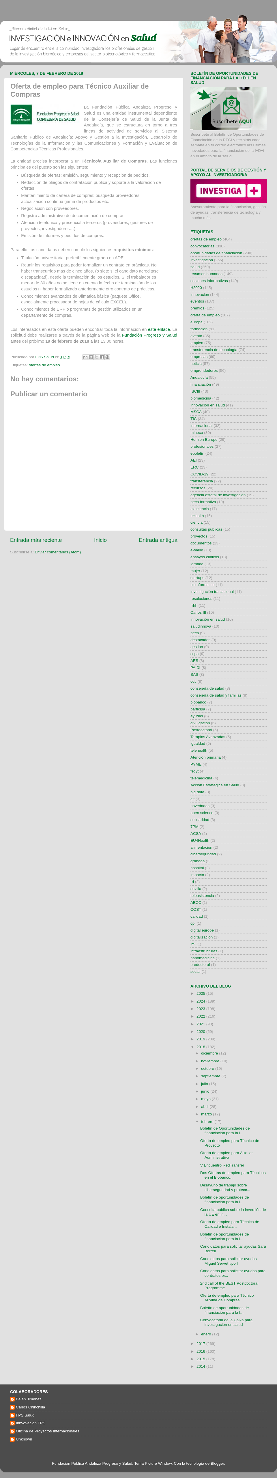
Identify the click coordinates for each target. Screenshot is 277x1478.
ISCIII (195, 391)
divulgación (200, 723)
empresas (198, 356)
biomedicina (200, 398)
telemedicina (201, 778)
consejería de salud (207, 688)
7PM (194, 826)
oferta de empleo (205, 315)
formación (198, 329)
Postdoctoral (201, 730)
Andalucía (199, 377)
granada (197, 861)
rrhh (193, 605)
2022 (201, 1016)
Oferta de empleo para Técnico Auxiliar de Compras (227, 1297)
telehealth (198, 750)
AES (194, 660)
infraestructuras (203, 951)
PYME (195, 764)
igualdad (197, 743)
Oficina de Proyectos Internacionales (47, 1431)
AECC (195, 902)
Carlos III (198, 612)
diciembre (210, 1053)
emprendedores (204, 370)
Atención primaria (205, 757)
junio (205, 1091)
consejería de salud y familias (216, 695)
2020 (201, 1031)
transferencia (201, 481)
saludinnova (200, 626)
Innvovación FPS (30, 1423)
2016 (201, 1351)
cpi (192, 923)
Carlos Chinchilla (30, 1407)
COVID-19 (199, 474)
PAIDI (195, 667)
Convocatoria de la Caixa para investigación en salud (226, 1322)
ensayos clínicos (204, 557)
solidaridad (199, 820)
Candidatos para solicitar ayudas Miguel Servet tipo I (228, 1261)
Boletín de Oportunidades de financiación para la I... (225, 1130)
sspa (194, 654)
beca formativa (203, 502)
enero (206, 1334)
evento (196, 336)
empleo (196, 343)
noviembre (210, 1061)
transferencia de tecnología (213, 350)
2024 (201, 1001)
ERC (194, 467)
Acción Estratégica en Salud (214, 785)
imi (192, 944)
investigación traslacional (212, 591)
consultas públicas (206, 529)
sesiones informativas (209, 281)
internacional (201, 425)
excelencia (199, 509)
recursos (197, 488)
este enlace (159, 329)
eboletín (197, 453)
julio (205, 1084)
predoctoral (200, 964)
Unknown (24, 1439)
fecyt (194, 771)
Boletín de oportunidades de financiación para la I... (224, 1199)
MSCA (196, 412)
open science (202, 813)
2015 (201, 1359)
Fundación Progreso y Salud (149, 335)
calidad (196, 916)
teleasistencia (202, 895)
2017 (201, 1343)
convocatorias (202, 246)
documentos (201, 543)
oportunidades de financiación (216, 253)
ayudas (196, 716)
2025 (201, 993)
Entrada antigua (158, 540)
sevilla (195, 889)
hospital (197, 868)
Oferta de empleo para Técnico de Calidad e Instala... (229, 1224)
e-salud (196, 550)
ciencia (196, 522)
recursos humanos (206, 274)
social (195, 971)
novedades (199, 806)
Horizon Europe (204, 439)
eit (192, 799)
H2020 (196, 287)
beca (194, 633)
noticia (196, 363)
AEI (193, 460)
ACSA (195, 833)
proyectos (198, 536)
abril (205, 1106)
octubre (208, 1068)
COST (195, 909)
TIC (193, 419)
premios (197, 308)
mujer (195, 571)
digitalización (201, 937)
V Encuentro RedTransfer (222, 1165)
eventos (197, 301)
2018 (201, 1047)
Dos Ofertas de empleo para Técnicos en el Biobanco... (233, 1175)
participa (197, 709)
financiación (200, 384)
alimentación (201, 847)
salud (195, 267)
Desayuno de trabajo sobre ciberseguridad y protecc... (225, 1187)
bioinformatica (202, 585)
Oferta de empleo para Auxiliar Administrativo (226, 1155)
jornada (196, 564)
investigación (201, 260)
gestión (196, 647)
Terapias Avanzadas (207, 737)
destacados (200, 640)
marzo (207, 1114)
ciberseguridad (203, 854)
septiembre (211, 1076)
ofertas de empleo (44, 365)
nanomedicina (202, 958)
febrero (208, 1121)
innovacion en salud (207, 405)
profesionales (202, 446)
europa (196, 322)
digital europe (202, 930)
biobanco (198, 702)
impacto (197, 875)
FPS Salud (25, 1415)
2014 (201, 1366)
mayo (206, 1099)
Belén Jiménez (29, 1399)
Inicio (100, 540)
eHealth (197, 516)
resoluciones (201, 598)
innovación (199, 294)
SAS (194, 674)
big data (197, 792)
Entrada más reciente (36, 540)
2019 (201, 1039)
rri (192, 882)
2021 (201, 1024)
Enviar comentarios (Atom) (58, 552)
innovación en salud (207, 619)
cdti (193, 681)
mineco (196, 432)
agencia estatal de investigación (218, 495)
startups (197, 578)
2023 (201, 1009)
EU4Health (199, 840)
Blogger (217, 1463)
